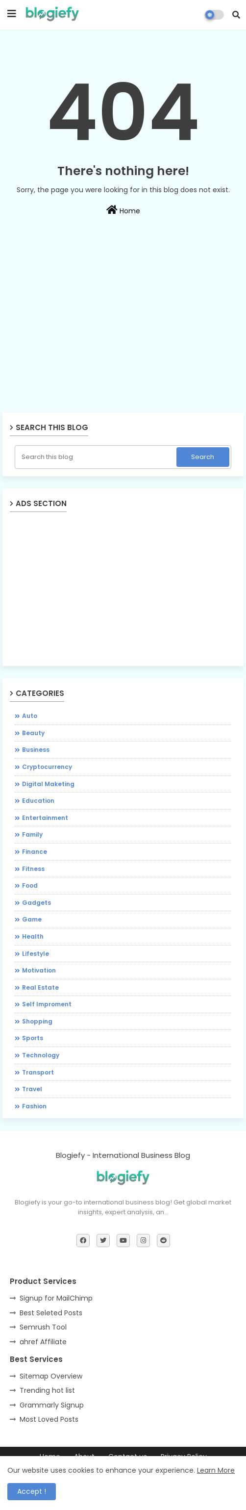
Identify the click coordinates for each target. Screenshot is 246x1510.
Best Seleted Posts (51, 1313)
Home (123, 210)
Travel (32, 1089)
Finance (34, 851)
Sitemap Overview (51, 1376)
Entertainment (45, 818)
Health (33, 936)
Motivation (39, 970)
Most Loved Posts (49, 1419)
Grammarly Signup (52, 1405)
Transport (38, 1072)
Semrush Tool (43, 1327)
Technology (40, 1055)
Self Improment (47, 1004)
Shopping (37, 1021)
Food (30, 885)
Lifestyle (35, 953)
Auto (29, 716)
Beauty (33, 733)
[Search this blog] (96, 457)
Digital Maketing (48, 784)
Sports (32, 1038)
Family (32, 834)
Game (32, 919)
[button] (236, 15)
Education (38, 800)
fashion (34, 1106)
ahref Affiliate (43, 1342)
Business (35, 749)
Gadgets (36, 902)
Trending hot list (47, 1390)
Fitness (33, 869)
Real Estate (40, 987)
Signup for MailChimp (56, 1298)
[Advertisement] (123, 340)
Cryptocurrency (47, 767)
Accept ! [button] (31, 1491)
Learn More (216, 1470)
